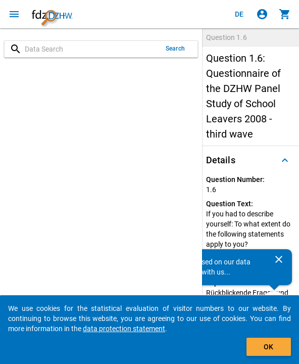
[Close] (279, 259)
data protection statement (124, 329)
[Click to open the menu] (14, 14)
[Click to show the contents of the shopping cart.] (285, 14)
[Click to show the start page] (52, 14)
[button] (250, 160)
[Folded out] (285, 160)
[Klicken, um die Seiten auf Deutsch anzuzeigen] (239, 14)
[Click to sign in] (262, 14)
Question (226, 37)
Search (175, 48)
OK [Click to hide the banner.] (268, 347)
